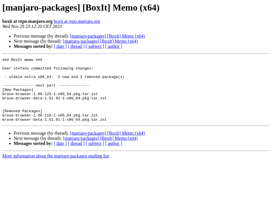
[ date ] (60, 46)
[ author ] (113, 46)
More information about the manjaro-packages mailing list (55, 168)
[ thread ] (76, 46)
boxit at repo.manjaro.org (77, 21)
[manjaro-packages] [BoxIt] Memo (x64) (107, 36)
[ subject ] (95, 46)
